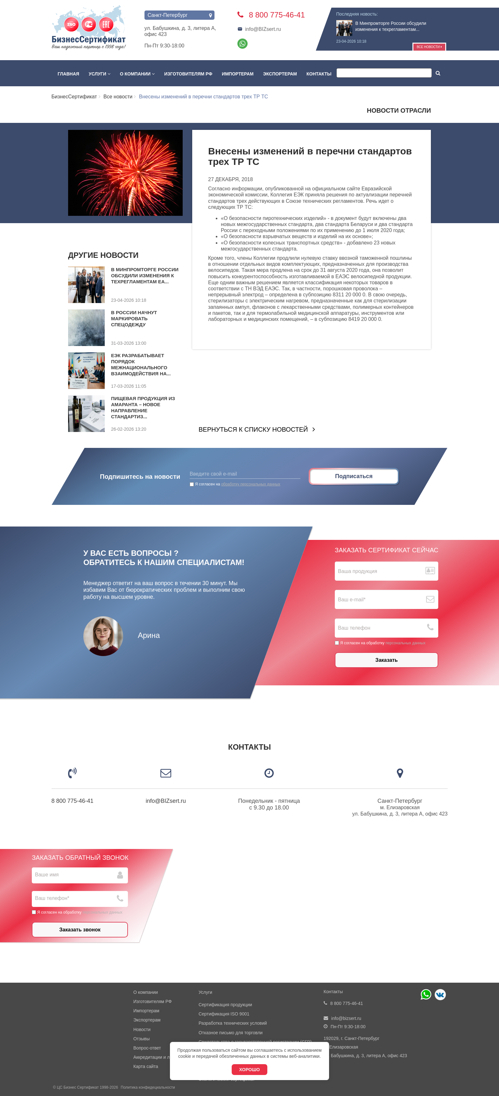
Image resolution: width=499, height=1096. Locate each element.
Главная (68, 73)
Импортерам (238, 73)
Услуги (99, 73)
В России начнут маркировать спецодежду (134, 318)
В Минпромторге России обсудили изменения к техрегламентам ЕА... (145, 275)
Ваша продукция (357, 571)
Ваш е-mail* (352, 599)
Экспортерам (280, 73)
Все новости (429, 47)
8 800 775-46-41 (73, 801)
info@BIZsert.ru (259, 29)
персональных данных (405, 642)
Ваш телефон (354, 628)
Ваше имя (47, 874)
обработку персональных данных (250, 484)
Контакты (318, 73)
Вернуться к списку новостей (253, 429)
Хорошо (249, 1069)
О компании (137, 73)
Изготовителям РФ (188, 73)
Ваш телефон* (52, 898)
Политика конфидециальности (148, 1087)
